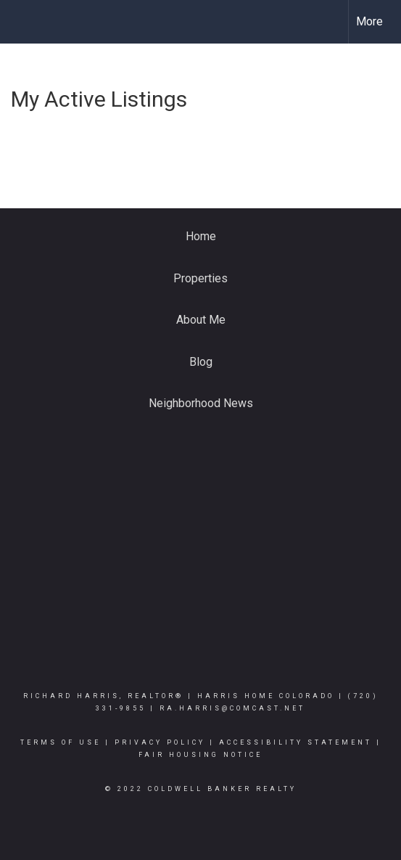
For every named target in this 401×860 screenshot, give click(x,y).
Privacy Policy (160, 742)
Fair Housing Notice (200, 754)
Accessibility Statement (295, 742)
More (369, 21)
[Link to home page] (24, 22)
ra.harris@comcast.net (232, 708)
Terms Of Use (60, 742)
